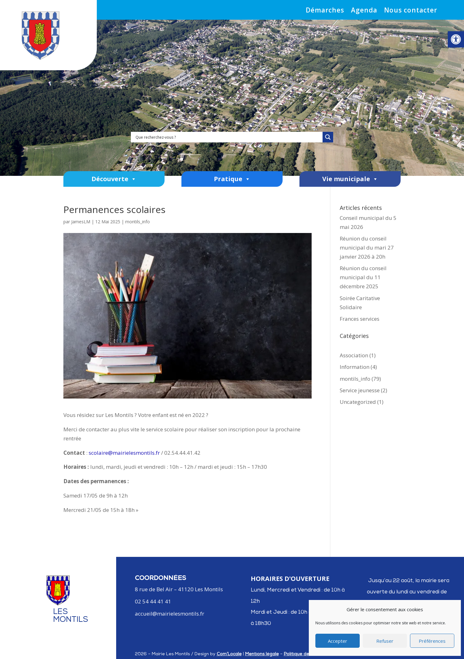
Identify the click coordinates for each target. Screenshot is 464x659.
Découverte (113, 179)
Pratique (232, 179)
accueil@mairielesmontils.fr (169, 613)
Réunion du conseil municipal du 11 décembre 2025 (363, 277)
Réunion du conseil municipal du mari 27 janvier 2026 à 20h (367, 247)
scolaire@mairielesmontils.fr (124, 452)
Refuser (384, 641)
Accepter (337, 641)
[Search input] (228, 137)
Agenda (364, 11)
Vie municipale (350, 179)
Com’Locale (229, 654)
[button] (456, 39)
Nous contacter (410, 11)
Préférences (432, 641)
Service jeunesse (360, 390)
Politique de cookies (305, 654)
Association (354, 355)
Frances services (359, 318)
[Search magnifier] (328, 137)
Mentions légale (262, 654)
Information (354, 366)
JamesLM (80, 222)
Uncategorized (358, 401)
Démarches (325, 11)
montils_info (137, 222)
